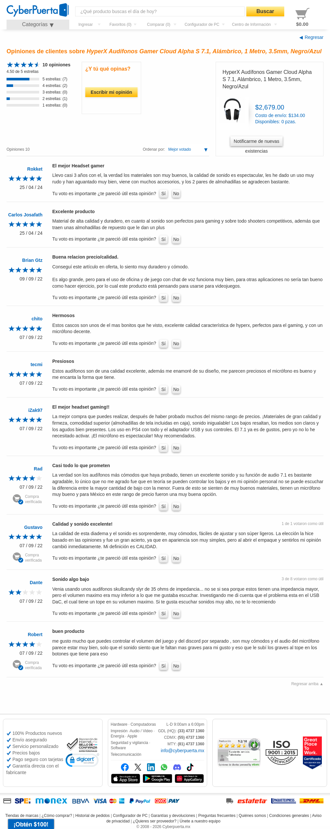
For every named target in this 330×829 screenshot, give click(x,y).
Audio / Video (141, 731)
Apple (132, 736)
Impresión (119, 731)
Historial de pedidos (92, 815)
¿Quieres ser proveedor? (154, 821)
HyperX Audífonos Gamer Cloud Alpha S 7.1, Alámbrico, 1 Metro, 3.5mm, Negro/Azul (267, 79)
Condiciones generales (289, 815)
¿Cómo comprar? (56, 815)
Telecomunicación (126, 754)
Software (118, 748)
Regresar (314, 37)
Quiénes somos (252, 815)
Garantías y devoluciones (173, 815)
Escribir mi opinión (111, 92)
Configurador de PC (130, 815)
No (176, 193)
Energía (117, 736)
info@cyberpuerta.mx (182, 750)
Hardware (119, 724)
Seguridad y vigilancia (129, 742)
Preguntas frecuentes (217, 815)
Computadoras (143, 724)
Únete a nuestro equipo (200, 821)
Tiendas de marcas (22, 815)
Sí (163, 193)
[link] (82, 761)
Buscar (265, 11)
